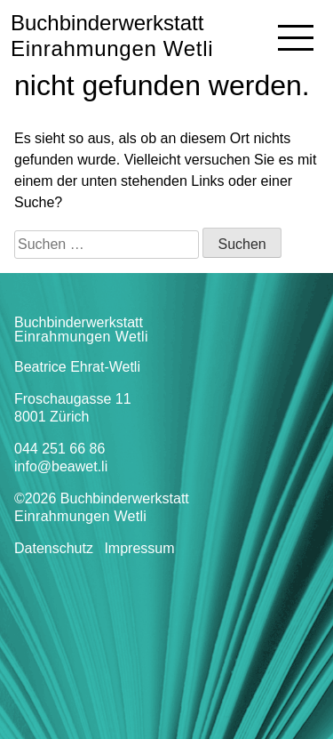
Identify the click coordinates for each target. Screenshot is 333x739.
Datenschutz (53, 548)
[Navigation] (296, 37)
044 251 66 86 (59, 448)
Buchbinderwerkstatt (112, 35)
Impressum (139, 548)
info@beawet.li (60, 466)
